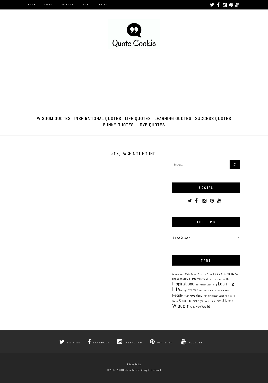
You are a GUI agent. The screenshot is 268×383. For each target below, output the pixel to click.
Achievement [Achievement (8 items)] (178, 274)
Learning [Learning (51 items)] (226, 284)
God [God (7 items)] (237, 274)
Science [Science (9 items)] (222, 295)
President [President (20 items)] (195, 295)
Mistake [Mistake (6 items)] (207, 290)
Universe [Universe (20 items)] (227, 301)
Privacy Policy (134, 364)
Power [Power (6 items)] (186, 296)
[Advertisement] (134, 82)
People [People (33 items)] (177, 295)
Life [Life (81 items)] (176, 289)
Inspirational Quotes (97, 118)
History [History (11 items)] (194, 279)
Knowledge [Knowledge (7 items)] (201, 284)
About (48, 4)
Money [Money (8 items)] (214, 290)
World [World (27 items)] (205, 306)
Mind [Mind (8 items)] (201, 290)
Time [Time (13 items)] (212, 301)
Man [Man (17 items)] (195, 290)
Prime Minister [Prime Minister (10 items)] (210, 295)
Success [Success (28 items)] (185, 300)
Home (32, 4)
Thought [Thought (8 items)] (205, 301)
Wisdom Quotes (54, 118)
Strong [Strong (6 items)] (175, 301)
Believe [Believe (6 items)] (194, 274)
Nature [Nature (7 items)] (221, 290)
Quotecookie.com (131, 370)
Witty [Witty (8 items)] (192, 307)
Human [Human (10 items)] (203, 279)
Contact (103, 4)
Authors (67, 4)
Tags (85, 4)
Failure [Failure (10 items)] (217, 274)
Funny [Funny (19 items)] (230, 274)
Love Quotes (151, 124)
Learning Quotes (172, 118)
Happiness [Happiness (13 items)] (178, 279)
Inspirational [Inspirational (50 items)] (184, 284)
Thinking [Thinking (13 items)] (196, 301)
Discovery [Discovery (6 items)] (202, 274)
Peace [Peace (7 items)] (228, 290)
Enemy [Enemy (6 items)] (210, 274)
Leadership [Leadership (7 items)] (212, 284)
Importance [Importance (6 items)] (212, 279)
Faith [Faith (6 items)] (223, 274)
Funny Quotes (118, 124)
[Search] (234, 164)
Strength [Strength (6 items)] (231, 296)
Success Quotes (213, 118)
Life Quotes (138, 118)
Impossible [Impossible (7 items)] (223, 279)
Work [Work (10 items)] (198, 306)
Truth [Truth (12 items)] (218, 301)
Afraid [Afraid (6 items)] (187, 274)
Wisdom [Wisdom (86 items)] (180, 305)
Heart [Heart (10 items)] (187, 279)
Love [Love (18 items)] (189, 290)
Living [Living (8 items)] (183, 290)
